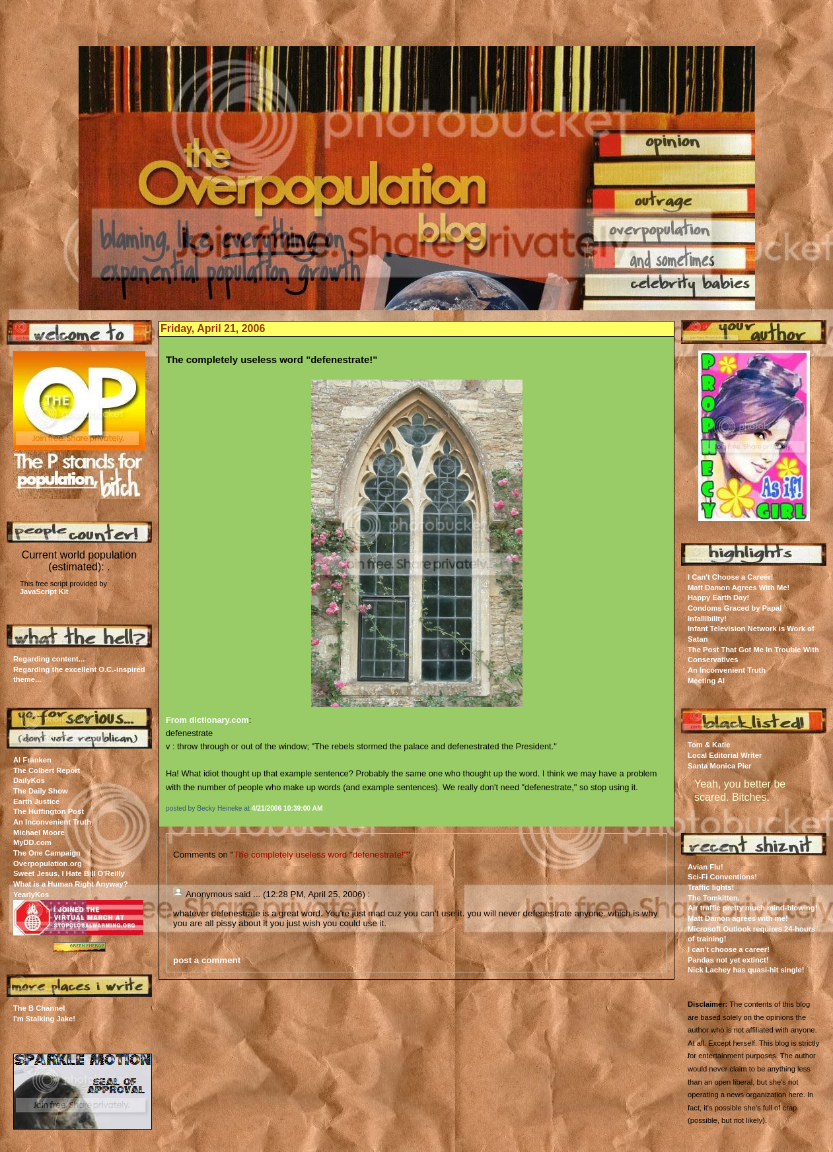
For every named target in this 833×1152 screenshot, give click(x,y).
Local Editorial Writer (725, 755)
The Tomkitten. (714, 898)
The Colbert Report (46, 770)
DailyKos (29, 780)
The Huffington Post (48, 811)
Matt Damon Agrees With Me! (738, 588)
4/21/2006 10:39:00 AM (287, 808)
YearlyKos (31, 894)
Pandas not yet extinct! (728, 960)
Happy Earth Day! (718, 597)
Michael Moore (39, 832)
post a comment (206, 960)
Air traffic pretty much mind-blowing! (752, 908)
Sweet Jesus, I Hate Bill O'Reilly (69, 873)
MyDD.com (32, 842)
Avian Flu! (705, 867)
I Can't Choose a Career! (731, 577)
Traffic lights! (711, 887)
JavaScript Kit (44, 591)
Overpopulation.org (47, 863)
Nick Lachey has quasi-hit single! (746, 970)
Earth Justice (36, 801)
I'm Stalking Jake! (44, 1019)
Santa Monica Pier (719, 766)
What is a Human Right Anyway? (70, 884)
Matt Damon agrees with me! (738, 918)
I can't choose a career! (729, 949)
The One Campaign (47, 853)
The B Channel (39, 1008)
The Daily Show (40, 791)
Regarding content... (49, 659)
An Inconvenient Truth (52, 822)
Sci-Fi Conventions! (722, 877)
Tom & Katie (709, 745)
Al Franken (32, 760)
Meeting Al (706, 681)
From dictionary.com (207, 720)
